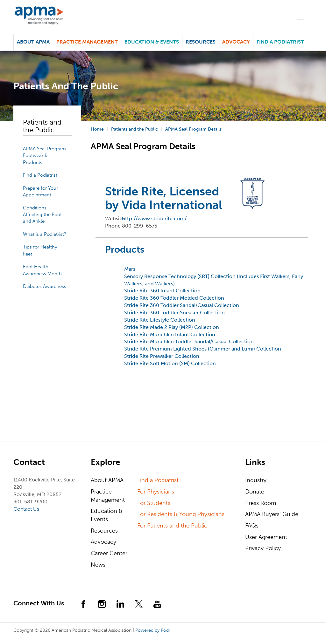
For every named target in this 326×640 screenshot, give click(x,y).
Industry (255, 480)
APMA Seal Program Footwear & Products (44, 155)
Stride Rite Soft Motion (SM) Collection (170, 363)
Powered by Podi (152, 630)
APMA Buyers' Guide (271, 514)
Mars (129, 269)
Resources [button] (201, 42)
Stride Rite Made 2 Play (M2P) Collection (171, 327)
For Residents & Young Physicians (180, 514)
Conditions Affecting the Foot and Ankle (42, 214)
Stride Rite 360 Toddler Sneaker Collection (174, 313)
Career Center (109, 553)
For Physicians (155, 491)
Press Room (260, 503)
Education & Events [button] (151, 42)
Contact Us (26, 509)
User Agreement (266, 537)
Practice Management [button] (87, 42)
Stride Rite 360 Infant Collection (162, 291)
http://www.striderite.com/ (154, 218)
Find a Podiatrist (280, 42)
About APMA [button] (33, 42)
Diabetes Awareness (44, 286)
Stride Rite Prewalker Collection (161, 356)
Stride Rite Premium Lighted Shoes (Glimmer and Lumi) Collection (202, 349)
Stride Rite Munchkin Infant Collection (169, 334)
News (98, 564)
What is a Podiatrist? (44, 234)
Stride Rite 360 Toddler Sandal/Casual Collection (181, 305)
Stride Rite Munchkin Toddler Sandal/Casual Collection (189, 341)
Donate (254, 491)
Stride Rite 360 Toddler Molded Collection (174, 298)
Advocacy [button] (236, 42)
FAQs (252, 525)
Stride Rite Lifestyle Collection (159, 320)
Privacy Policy (263, 548)
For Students (153, 503)
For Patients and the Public (172, 525)
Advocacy (103, 541)
